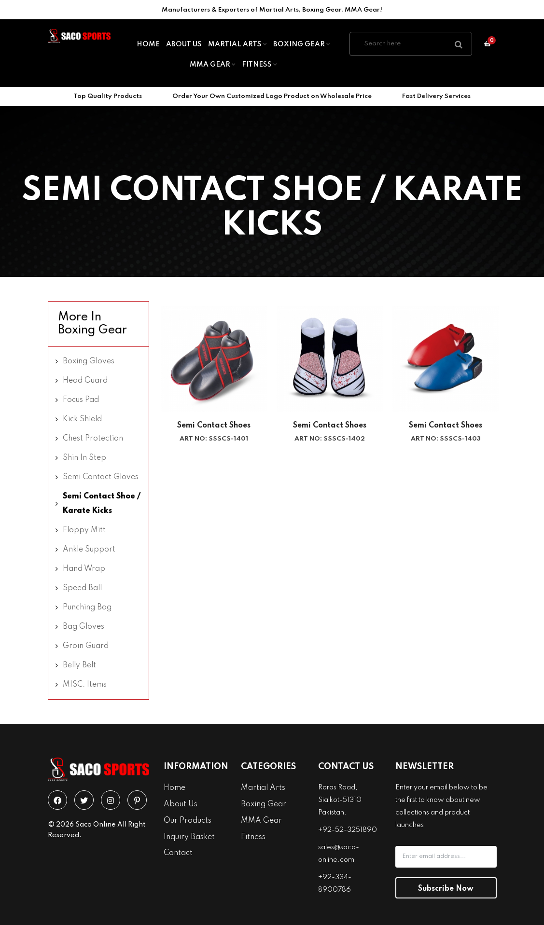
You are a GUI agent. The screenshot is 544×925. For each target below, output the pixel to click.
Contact (178, 853)
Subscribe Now (446, 889)
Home (148, 44)
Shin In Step (84, 458)
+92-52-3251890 (347, 830)
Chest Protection (93, 438)
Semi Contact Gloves (101, 477)
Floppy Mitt (84, 530)
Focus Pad (81, 400)
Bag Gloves (83, 627)
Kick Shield (82, 419)
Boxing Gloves (88, 361)
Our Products (187, 821)
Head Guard (85, 381)
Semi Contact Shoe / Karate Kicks (101, 504)
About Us (184, 44)
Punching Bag (87, 607)
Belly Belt (79, 665)
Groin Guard (86, 646)
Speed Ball (82, 588)
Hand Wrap (84, 569)
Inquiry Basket (189, 837)
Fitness (259, 64)
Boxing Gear (301, 44)
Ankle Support (89, 549)
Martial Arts (237, 44)
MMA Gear (213, 64)
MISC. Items (85, 685)
